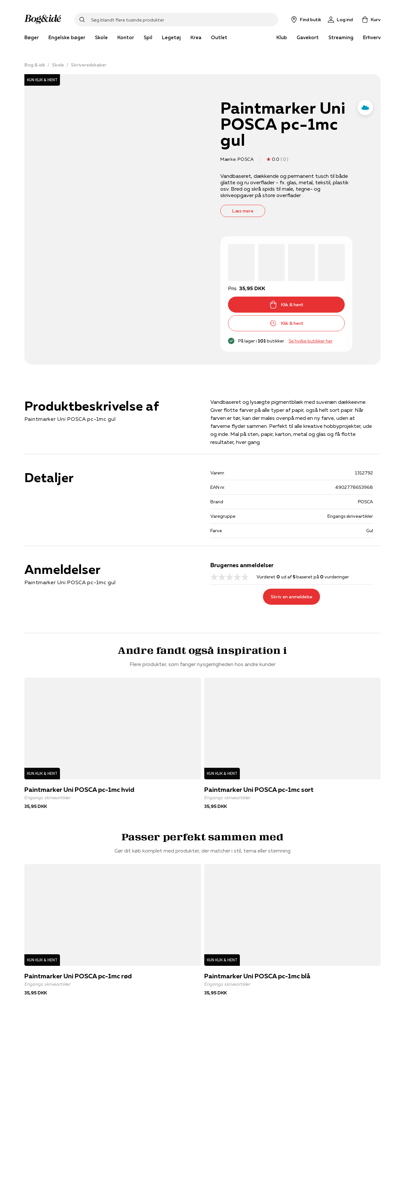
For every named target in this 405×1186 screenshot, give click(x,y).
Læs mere (242, 211)
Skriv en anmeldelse (291, 597)
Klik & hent (286, 304)
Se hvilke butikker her (311, 341)
